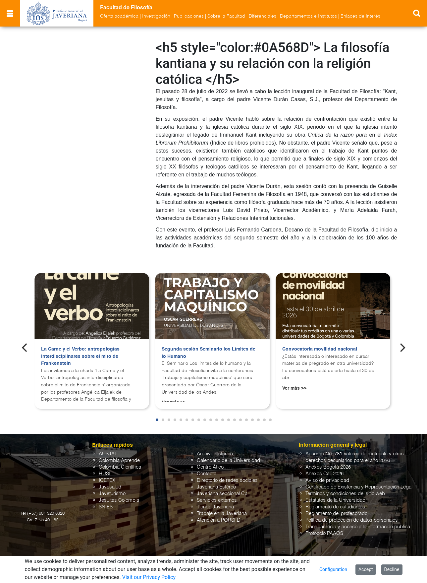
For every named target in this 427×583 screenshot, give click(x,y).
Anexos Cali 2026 (324, 473)
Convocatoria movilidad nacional (319, 349)
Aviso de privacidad (327, 480)
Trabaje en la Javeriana (222, 513)
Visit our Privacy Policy (149, 577)
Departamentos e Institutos (308, 16)
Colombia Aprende (119, 460)
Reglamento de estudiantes (335, 506)
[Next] (402, 347)
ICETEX (107, 480)
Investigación (156, 16)
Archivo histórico (215, 453)
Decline (392, 569)
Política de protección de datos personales (351, 520)
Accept (365, 569)
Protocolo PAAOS (324, 533)
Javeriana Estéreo (216, 487)
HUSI (104, 473)
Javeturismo (112, 493)
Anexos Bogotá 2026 (328, 467)
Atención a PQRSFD (218, 520)
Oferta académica (119, 16)
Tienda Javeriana (215, 506)
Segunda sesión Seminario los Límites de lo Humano (208, 353)
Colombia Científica (120, 467)
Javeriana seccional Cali (223, 493)
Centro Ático (210, 467)
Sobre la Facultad (226, 16)
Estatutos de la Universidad (335, 500)
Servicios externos (217, 500)
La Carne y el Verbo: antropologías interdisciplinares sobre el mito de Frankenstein (80, 356)
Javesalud (110, 487)
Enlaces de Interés (360, 16)
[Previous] (25, 347)
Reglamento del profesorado (336, 513)
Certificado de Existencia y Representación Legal (358, 487)
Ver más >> (294, 388)
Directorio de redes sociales (227, 480)
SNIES (106, 506)
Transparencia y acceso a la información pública (357, 526)
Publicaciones (189, 16)
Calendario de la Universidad (228, 460)
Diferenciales (262, 16)
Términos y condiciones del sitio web (345, 493)
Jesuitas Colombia (119, 500)
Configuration (333, 569)
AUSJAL (108, 453)
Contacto (206, 473)
